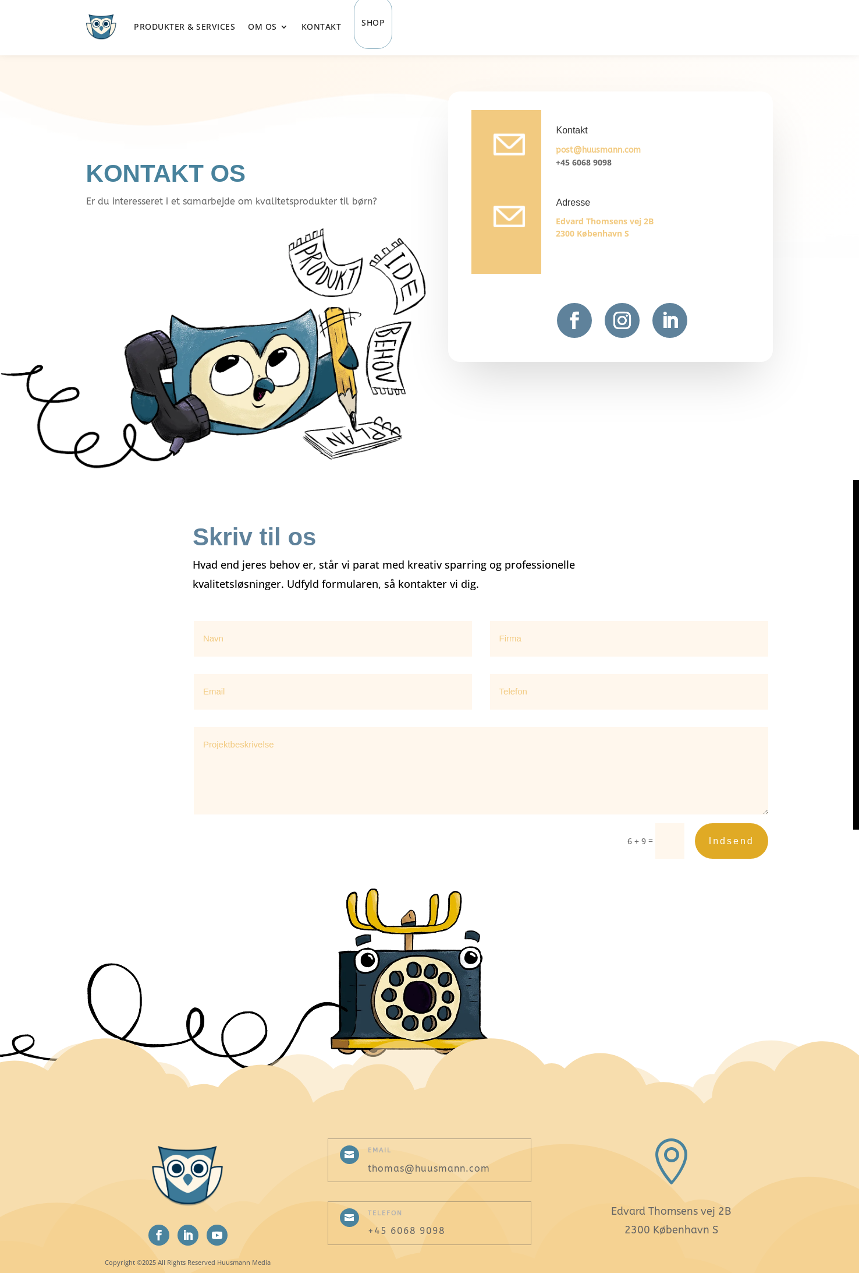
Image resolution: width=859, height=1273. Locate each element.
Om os (262, 26)
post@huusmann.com (598, 150)
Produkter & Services (184, 26)
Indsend (731, 841)
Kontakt (321, 26)
